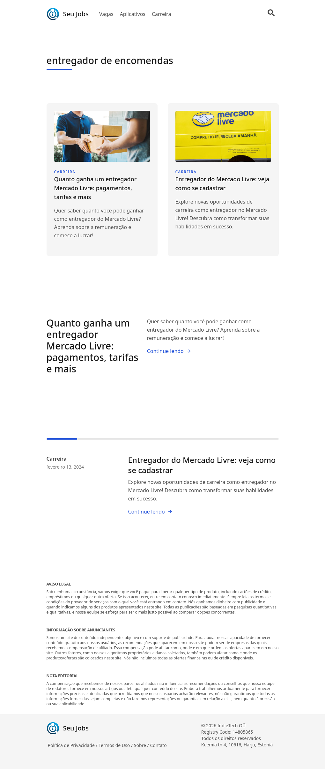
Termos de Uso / (116, 745)
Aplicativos (132, 14)
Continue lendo (169, 351)
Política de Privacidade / (73, 745)
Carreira (161, 14)
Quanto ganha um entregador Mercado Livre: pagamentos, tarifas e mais (92, 345)
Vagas (106, 14)
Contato (158, 745)
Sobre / (142, 745)
